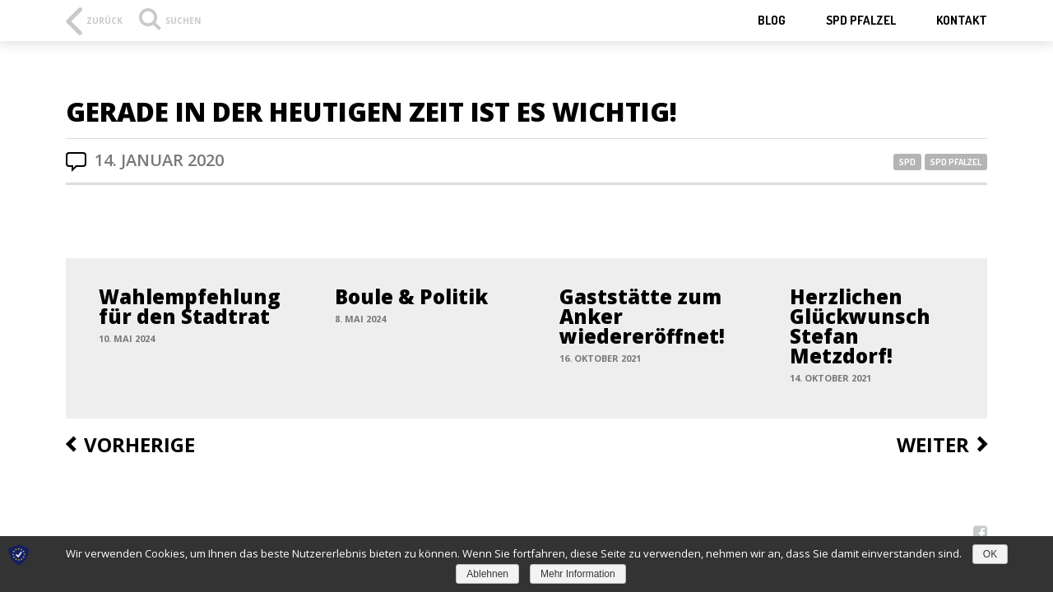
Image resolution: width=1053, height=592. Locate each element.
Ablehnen (487, 574)
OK (990, 554)
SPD (907, 162)
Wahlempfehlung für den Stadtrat (190, 306)
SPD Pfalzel (861, 20)
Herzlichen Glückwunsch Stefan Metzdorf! (860, 326)
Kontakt (961, 20)
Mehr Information (577, 574)
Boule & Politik (411, 296)
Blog (772, 20)
